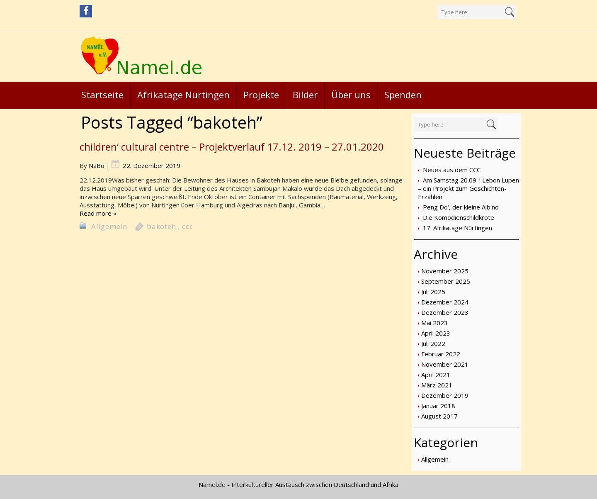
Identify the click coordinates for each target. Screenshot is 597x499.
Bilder (305, 94)
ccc (187, 226)
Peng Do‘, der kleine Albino (461, 207)
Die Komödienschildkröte (458, 217)
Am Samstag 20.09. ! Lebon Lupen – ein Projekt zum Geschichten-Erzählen (468, 188)
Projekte (261, 94)
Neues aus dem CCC (452, 170)
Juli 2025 (433, 291)
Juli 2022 (433, 343)
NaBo (96, 165)
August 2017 (439, 416)
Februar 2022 (440, 354)
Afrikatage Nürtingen (183, 94)
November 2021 (444, 364)
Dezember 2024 (444, 302)
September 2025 (445, 281)
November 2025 (444, 271)
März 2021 (436, 385)
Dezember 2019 (444, 395)
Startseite (102, 94)
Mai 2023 (434, 323)
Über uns (351, 94)
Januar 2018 (438, 406)
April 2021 (435, 374)
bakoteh (161, 226)
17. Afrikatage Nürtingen (457, 228)
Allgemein (435, 459)
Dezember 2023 (444, 312)
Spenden (403, 94)
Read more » (98, 213)
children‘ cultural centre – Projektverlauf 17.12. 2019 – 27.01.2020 (232, 146)
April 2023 (435, 333)
